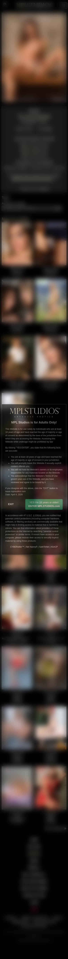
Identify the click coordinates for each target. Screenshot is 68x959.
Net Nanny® (31, 547)
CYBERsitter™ (17, 547)
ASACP (54, 547)
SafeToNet (44, 547)
